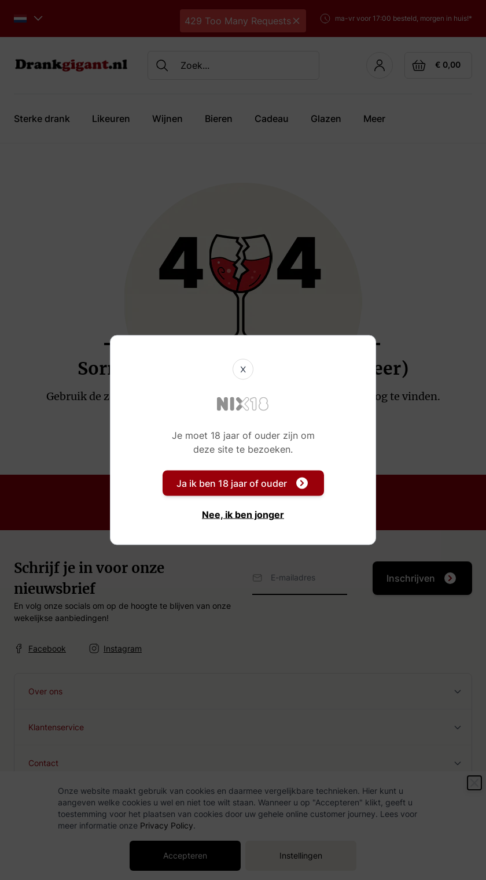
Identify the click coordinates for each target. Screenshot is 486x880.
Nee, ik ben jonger (243, 514)
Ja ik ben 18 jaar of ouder (242, 483)
